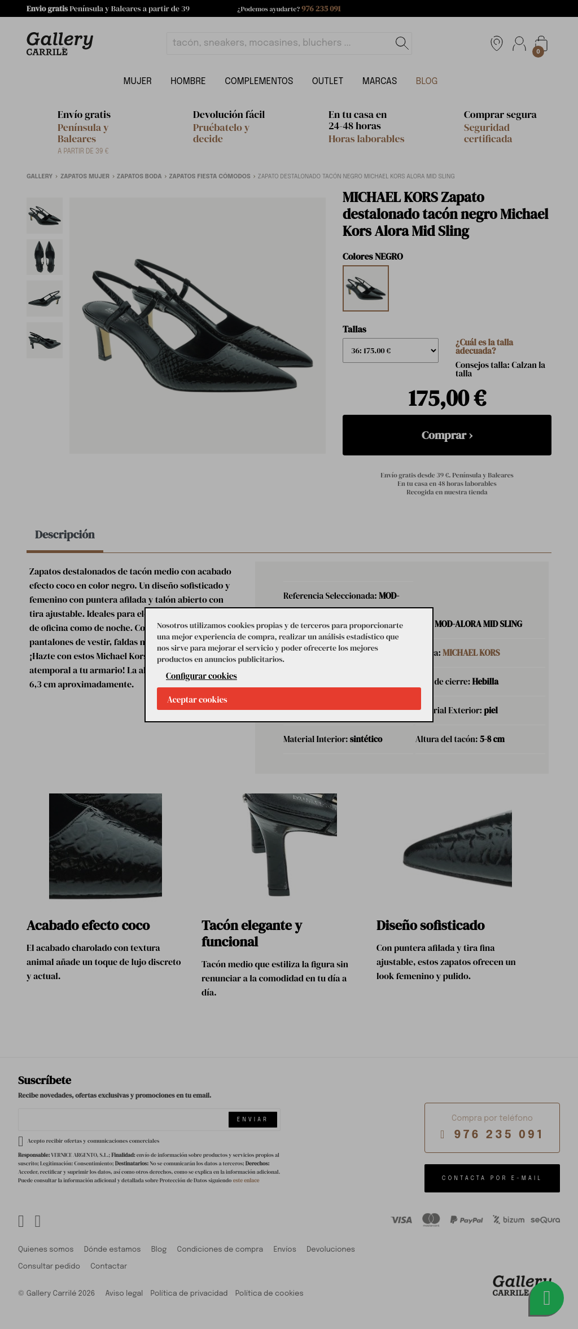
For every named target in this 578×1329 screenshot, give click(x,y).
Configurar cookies (201, 676)
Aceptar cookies (197, 699)
